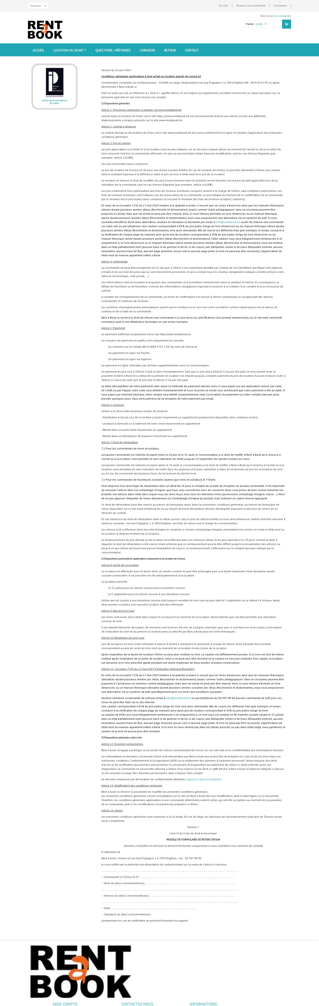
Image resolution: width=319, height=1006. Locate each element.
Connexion (280, 5)
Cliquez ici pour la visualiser (204, 779)
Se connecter (282, 16)
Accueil (223, 5)
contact (192, 50)
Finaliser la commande (250, 5)
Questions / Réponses (112, 50)
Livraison (147, 50)
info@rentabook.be (228, 222)
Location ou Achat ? (70, 50)
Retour (170, 50)
